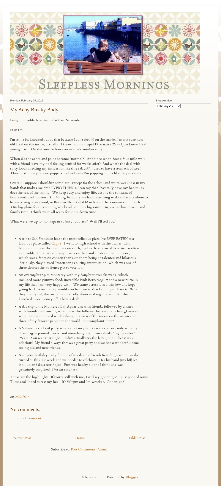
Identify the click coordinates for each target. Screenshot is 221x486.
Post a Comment (28, 418)
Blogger (132, 477)
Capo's (56, 243)
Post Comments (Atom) (89, 449)
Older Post (137, 438)
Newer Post (22, 438)
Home (80, 438)
